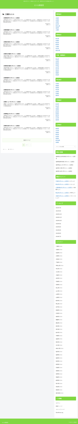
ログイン (58, 403)
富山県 (57, 106)
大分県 (57, 130)
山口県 (57, 67)
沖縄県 (57, 142)
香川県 (57, 69)
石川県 (57, 117)
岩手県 (57, 89)
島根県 (57, 65)
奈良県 (57, 24)
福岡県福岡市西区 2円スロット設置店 (65, 161)
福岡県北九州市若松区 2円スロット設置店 (65, 157)
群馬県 (57, 44)
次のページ (27, 140)
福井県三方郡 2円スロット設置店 (64, 168)
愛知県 (57, 116)
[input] (66, 146)
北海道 (57, 83)
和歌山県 (58, 26)
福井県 (57, 119)
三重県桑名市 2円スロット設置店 (64, 187)
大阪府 (57, 18)
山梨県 (57, 108)
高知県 (57, 74)
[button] (75, 146)
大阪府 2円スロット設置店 (62, 196)
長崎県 (57, 138)
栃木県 (57, 42)
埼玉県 (57, 48)
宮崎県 (57, 132)
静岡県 (57, 114)
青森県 (57, 85)
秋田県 (57, 87)
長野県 (57, 110)
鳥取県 (57, 63)
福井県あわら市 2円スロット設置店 (64, 165)
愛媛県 (57, 72)
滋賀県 (57, 27)
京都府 (57, 22)
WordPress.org (59, 412)
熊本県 (57, 134)
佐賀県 (57, 136)
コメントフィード (60, 409)
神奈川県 (58, 50)
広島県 (57, 61)
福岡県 (57, 128)
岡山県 (57, 59)
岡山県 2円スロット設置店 (62, 184)
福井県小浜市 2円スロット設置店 (64, 171)
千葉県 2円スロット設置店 (62, 181)
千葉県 (57, 46)
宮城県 (57, 93)
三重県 (57, 29)
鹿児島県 (58, 140)
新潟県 (57, 104)
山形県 (57, 91)
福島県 (57, 95)
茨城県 (57, 40)
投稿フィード (59, 406)
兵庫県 (57, 20)
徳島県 (57, 71)
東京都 (57, 38)
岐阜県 (57, 112)
